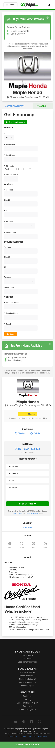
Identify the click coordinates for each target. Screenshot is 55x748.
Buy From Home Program (27, 703)
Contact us (27, 696)
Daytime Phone (12, 302)
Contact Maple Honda (27, 745)
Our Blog (27, 699)
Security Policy (25, 736)
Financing (41, 106)
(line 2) (7, 200)
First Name (10, 144)
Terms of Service (32, 513)
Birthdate (10, 166)
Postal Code (11, 232)
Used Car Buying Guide (27, 662)
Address (9, 190)
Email (8, 324)
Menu (10, 5)
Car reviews (28, 658)
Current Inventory (14, 106)
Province (9, 221)
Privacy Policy (17, 513)
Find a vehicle (27, 655)
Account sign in (27, 686)
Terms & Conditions (40, 736)
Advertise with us (27, 672)
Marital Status (12, 174)
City (8, 210)
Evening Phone (12, 313)
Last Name (10, 155)
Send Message (27, 503)
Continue (10, 334)
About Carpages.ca (27, 709)
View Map (27, 527)
